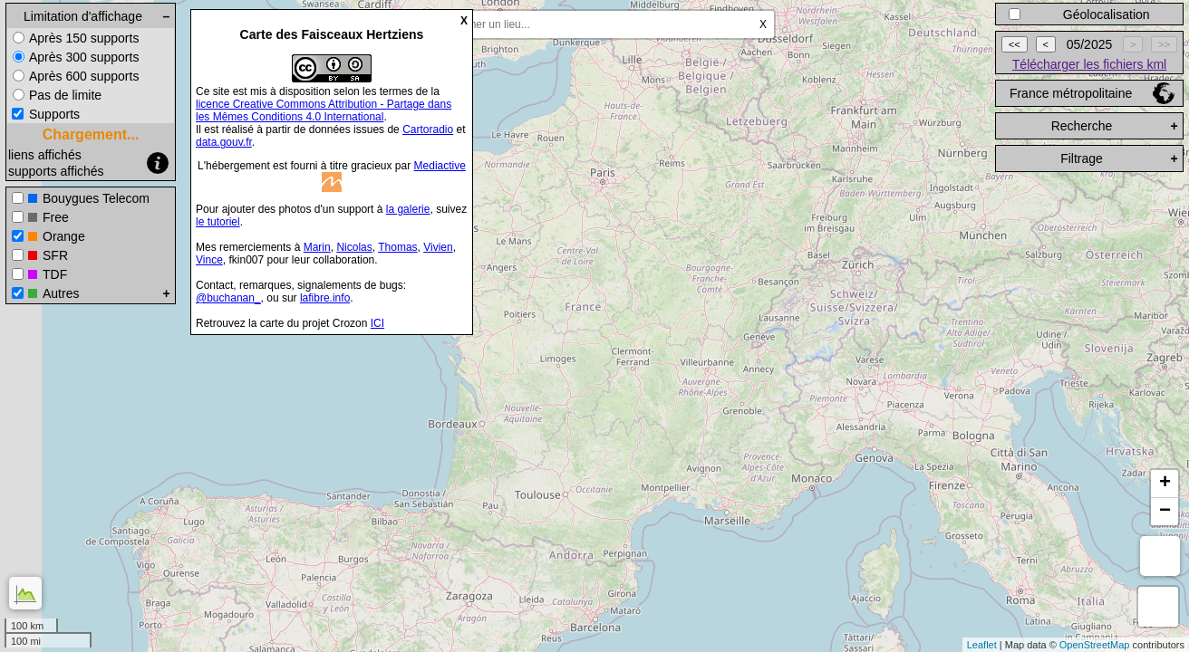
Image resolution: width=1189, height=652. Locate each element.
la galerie (408, 209)
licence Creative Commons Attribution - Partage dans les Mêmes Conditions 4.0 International (323, 110)
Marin (317, 247)
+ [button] (1165, 483)
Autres (61, 293)
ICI (377, 323)
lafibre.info (325, 298)
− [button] (1165, 511)
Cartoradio (427, 129)
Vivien (437, 247)
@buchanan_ (228, 298)
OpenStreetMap (1094, 644)
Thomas (397, 247)
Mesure (1160, 556)
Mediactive (440, 165)
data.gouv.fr (224, 142)
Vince (209, 260)
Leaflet (982, 644)
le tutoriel (218, 222)
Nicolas (354, 247)
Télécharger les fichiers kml (1089, 64)
